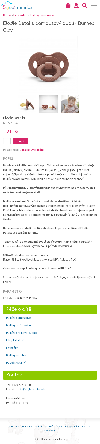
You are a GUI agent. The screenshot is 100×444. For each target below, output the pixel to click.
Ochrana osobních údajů (48, 426)
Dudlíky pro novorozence (22, 332)
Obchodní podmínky (20, 426)
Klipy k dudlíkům (16, 340)
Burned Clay (10, 123)
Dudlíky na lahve (16, 355)
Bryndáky (12, 347)
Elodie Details (14, 117)
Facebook (50, 430)
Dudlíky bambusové (18, 318)
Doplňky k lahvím (17, 362)
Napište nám (72, 426)
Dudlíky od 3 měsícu (18, 325)
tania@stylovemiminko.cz (32, 389)
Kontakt (86, 426)
